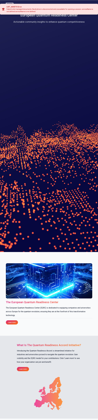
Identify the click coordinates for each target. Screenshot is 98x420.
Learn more (12, 322)
